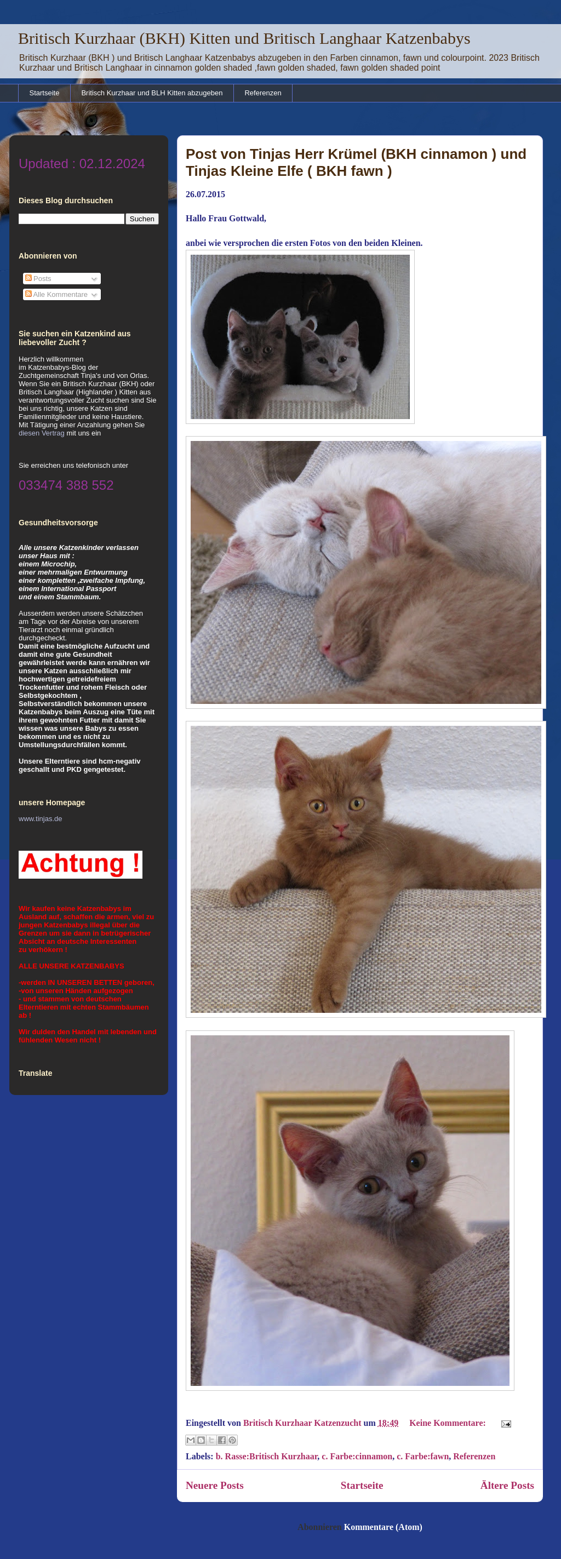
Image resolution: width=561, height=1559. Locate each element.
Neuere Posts (215, 1485)
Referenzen (262, 93)
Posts (38, 278)
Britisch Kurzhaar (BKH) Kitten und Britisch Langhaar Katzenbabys (244, 38)
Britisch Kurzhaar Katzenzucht (303, 1423)
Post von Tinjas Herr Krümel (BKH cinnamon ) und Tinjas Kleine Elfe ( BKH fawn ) (356, 162)
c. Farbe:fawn (423, 1456)
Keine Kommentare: (448, 1423)
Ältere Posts (507, 1485)
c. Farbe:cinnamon (357, 1456)
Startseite (45, 93)
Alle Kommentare (56, 294)
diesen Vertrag (42, 433)
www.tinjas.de (40, 819)
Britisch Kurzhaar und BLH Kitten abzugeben (151, 93)
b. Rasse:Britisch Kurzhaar (267, 1456)
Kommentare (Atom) (383, 1527)
